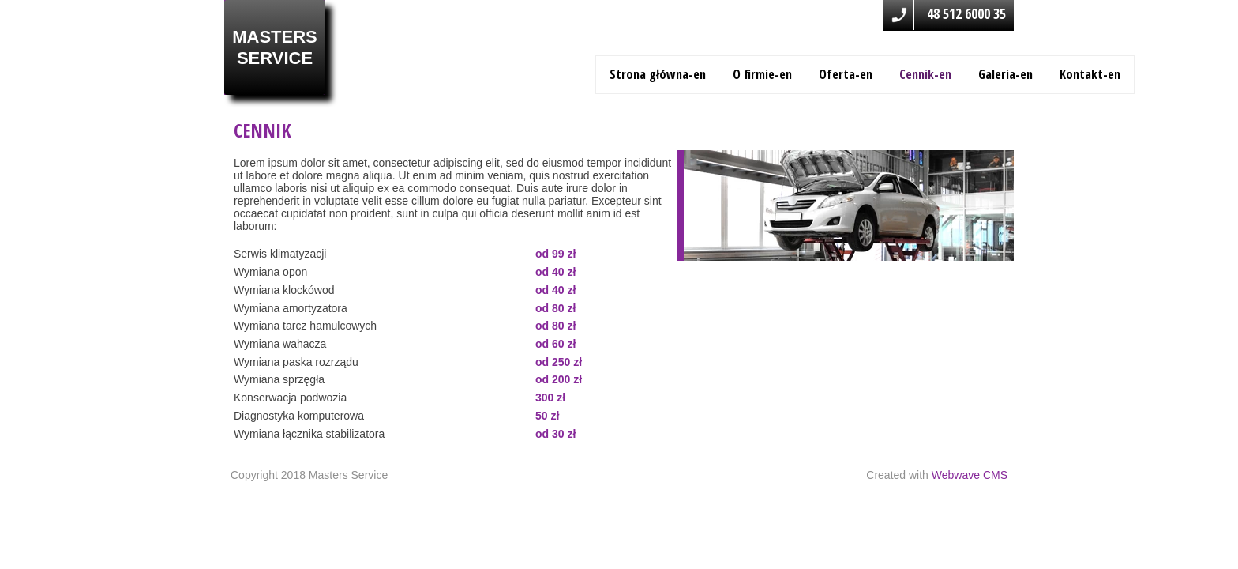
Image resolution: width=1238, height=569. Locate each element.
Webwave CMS (969, 475)
